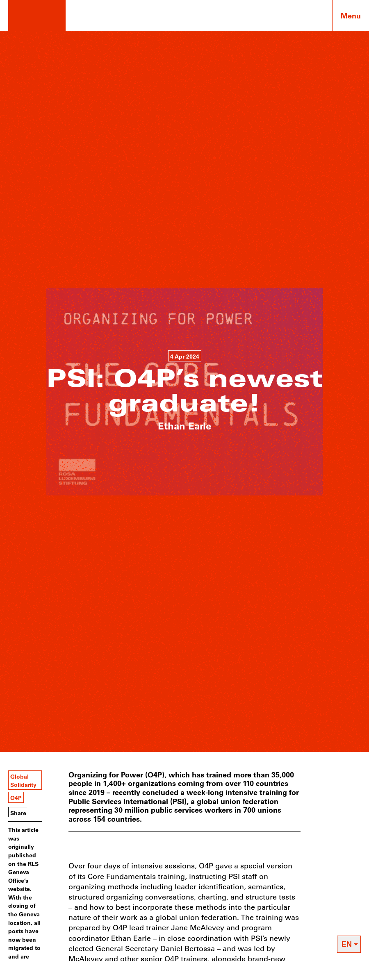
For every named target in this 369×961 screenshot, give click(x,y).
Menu (351, 15)
